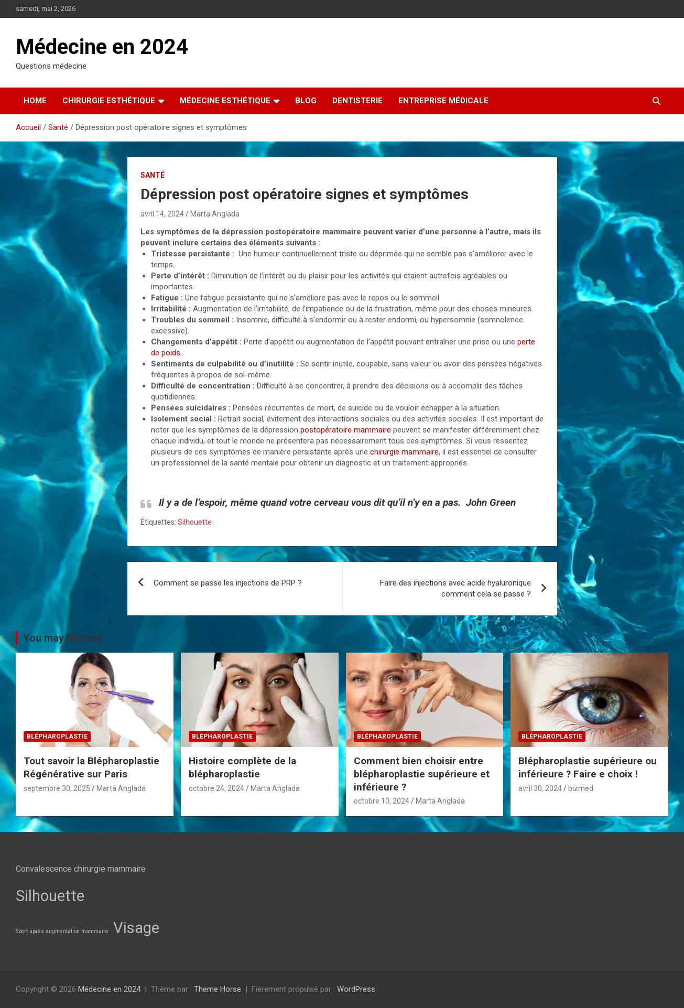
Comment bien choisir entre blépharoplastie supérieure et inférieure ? (422, 774)
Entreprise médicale (443, 100)
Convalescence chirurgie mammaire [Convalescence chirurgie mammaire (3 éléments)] (81, 869)
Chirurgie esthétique (108, 100)
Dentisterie (357, 100)
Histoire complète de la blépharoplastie (242, 767)
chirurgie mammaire (403, 452)
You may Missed (62, 638)
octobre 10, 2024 (381, 801)
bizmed (580, 788)
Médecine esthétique (225, 100)
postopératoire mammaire (345, 430)
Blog (306, 100)
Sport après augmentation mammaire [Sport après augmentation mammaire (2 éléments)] (62, 931)
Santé (152, 175)
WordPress (356, 989)
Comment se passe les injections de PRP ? (228, 583)
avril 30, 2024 (540, 788)
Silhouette (195, 522)
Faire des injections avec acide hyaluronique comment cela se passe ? (455, 588)
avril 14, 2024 (162, 214)
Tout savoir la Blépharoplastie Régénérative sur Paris (91, 767)
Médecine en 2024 (102, 47)
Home (35, 100)
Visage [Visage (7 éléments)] (136, 928)
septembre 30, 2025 (57, 788)
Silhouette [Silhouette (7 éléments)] (50, 896)
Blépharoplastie (57, 736)
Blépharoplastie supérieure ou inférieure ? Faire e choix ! (587, 767)
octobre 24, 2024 (216, 788)
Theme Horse (217, 989)
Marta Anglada (215, 214)
